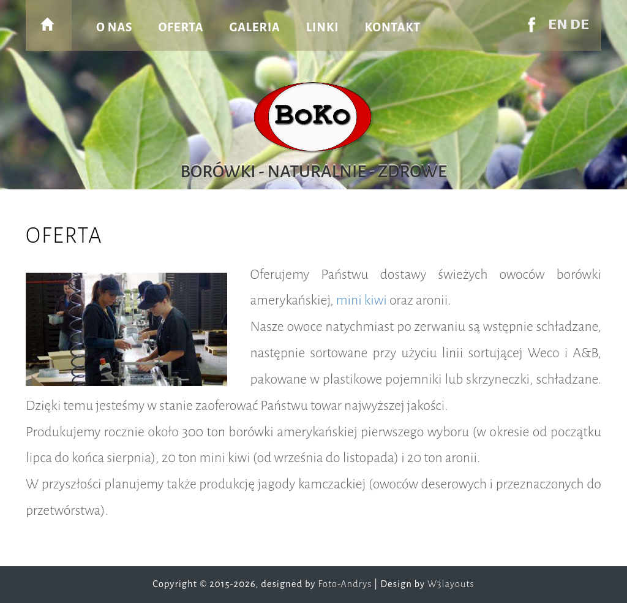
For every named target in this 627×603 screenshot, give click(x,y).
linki (322, 27)
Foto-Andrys (345, 584)
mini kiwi (361, 300)
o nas (114, 27)
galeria (255, 27)
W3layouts (451, 584)
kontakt (393, 27)
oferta (181, 27)
